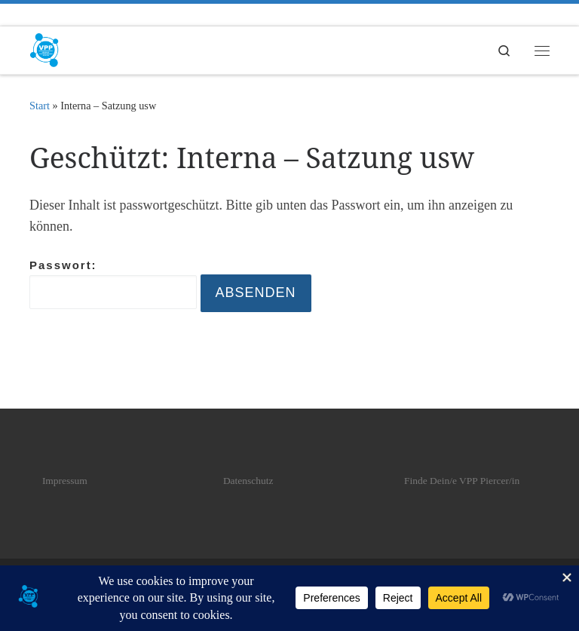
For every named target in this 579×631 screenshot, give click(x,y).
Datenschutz (248, 480)
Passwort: (113, 284)
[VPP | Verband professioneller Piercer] (44, 48)
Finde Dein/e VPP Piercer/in (461, 480)
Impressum (64, 480)
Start (39, 106)
